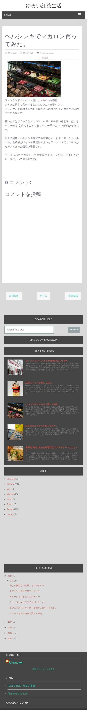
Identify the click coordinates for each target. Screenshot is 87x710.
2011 (10, 638)
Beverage (11, 478)
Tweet (45, 57)
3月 (12, 580)
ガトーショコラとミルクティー (25, 596)
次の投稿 (14, 295)
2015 (10, 575)
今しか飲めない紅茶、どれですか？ (27, 585)
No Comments (46, 52)
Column (11, 483)
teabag (10, 514)
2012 (10, 632)
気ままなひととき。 (19, 693)
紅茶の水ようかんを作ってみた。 (41, 425)
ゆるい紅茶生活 (43, 6)
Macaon (11, 494)
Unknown (15, 662)
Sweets (10, 509)
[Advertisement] (25, 540)
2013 (10, 627)
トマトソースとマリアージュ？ (25, 591)
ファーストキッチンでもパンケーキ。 (28, 602)
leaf (8, 488)
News (9, 499)
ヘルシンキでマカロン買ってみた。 (42, 404)
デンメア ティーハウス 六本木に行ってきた (46, 360)
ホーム (43, 295)
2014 (10, 621)
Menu (7, 15)
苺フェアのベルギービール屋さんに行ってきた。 (33, 607)
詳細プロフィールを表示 (43, 669)
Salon (9, 504)
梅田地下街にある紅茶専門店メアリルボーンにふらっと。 (51, 449)
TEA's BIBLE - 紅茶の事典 (21, 685)
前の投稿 (73, 295)
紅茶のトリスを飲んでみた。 (39, 382)
